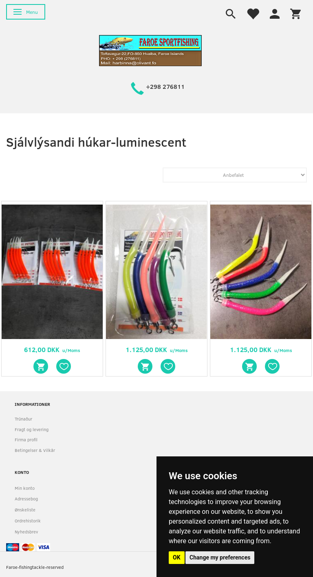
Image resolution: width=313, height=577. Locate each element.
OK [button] (177, 557)
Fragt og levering (31, 429)
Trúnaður (23, 419)
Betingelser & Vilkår (35, 450)
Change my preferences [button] (220, 557)
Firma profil (26, 439)
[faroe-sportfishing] (150, 50)
